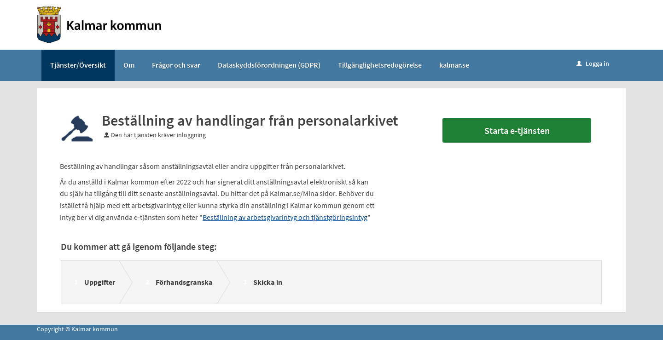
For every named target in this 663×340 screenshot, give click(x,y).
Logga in (592, 63)
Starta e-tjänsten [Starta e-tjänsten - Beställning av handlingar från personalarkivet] (517, 130)
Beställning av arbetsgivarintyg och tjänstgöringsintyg (285, 217)
